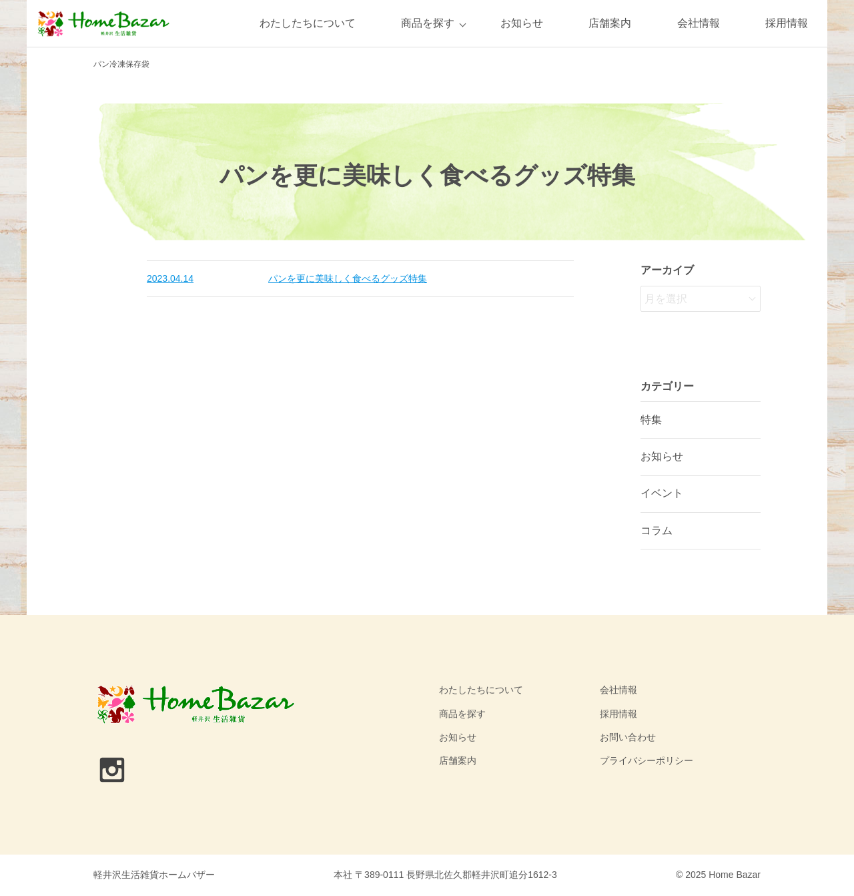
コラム (656, 530)
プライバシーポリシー (646, 760)
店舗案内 (609, 23)
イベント (661, 493)
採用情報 (786, 23)
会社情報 (698, 23)
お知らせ (521, 23)
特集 (651, 419)
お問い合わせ (628, 737)
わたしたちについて (308, 23)
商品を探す (427, 23)
